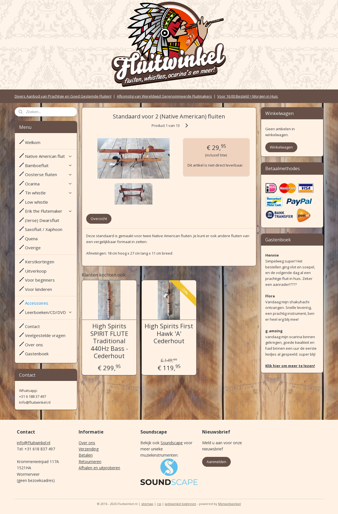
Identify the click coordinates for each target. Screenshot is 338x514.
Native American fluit (48, 156)
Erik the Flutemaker (48, 211)
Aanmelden (216, 461)
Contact (32, 326)
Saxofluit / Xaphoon (43, 229)
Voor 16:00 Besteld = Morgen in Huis (247, 96)
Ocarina (48, 184)
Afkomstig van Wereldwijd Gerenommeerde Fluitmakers (164, 96)
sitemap (147, 504)
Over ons (34, 344)
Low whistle (36, 202)
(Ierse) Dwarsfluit (42, 220)
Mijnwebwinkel (229, 504)
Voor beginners (40, 280)
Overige (33, 247)
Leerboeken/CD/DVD (48, 312)
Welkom (32, 142)
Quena (31, 238)
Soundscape (172, 442)
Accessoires (36, 303)
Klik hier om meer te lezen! (290, 365)
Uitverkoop (36, 271)
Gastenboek (37, 353)
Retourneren (90, 461)
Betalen (86, 455)
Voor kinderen (38, 289)
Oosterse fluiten (48, 174)
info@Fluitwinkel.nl (33, 442)
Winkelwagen (281, 147)
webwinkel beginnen (180, 504)
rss (159, 504)
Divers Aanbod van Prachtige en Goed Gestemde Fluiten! (63, 96)
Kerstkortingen (39, 261)
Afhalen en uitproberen (99, 467)
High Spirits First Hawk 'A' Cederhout (169, 333)
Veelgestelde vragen (45, 335)
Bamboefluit (48, 165)
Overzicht (99, 218)
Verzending (89, 449)
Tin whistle (48, 193)
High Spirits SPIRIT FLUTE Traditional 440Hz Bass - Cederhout (109, 340)
